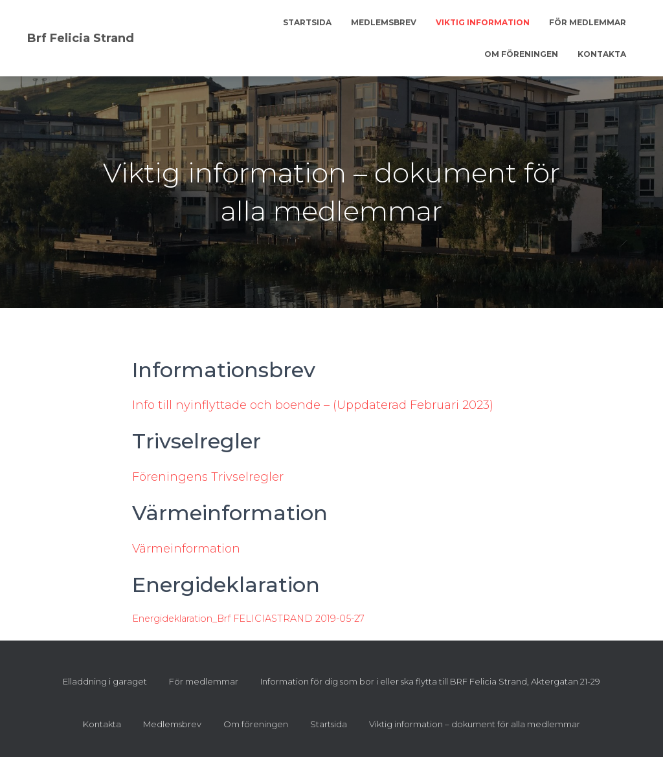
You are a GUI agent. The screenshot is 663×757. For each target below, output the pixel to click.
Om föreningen (521, 54)
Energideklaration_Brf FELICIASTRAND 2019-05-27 (248, 618)
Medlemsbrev (383, 22)
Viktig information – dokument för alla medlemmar (474, 724)
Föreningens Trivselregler (208, 477)
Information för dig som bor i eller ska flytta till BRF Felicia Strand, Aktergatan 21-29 (430, 681)
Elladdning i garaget (105, 681)
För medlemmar (587, 22)
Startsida (307, 22)
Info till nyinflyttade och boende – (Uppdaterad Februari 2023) (312, 405)
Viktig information (483, 22)
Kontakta (602, 54)
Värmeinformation (186, 549)
